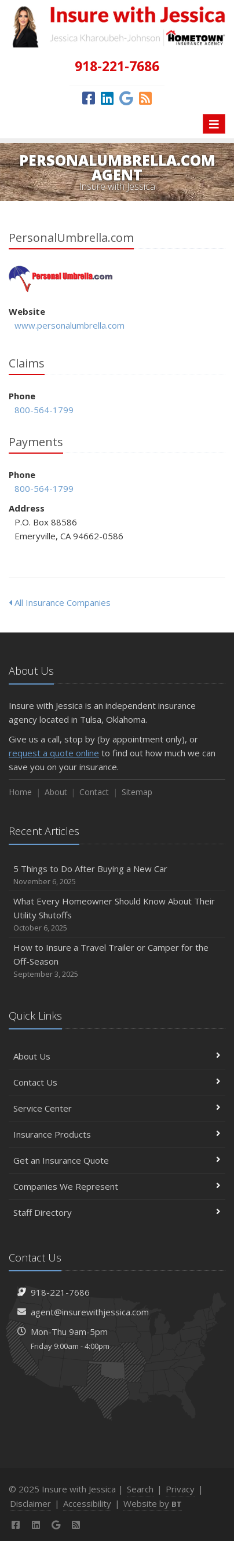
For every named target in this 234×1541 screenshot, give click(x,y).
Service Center (117, 1108)
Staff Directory (117, 1212)
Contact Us (117, 1082)
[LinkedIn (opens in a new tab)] (107, 98)
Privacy (180, 1489)
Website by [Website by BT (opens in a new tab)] (152, 1503)
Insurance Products (117, 1134)
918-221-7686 (60, 1292)
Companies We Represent (117, 1186)
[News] (145, 98)
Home (20, 791)
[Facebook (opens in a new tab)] (88, 98)
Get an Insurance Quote (117, 1160)
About (56, 791)
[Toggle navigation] (214, 124)
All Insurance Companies (60, 602)
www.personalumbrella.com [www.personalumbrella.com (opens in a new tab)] (69, 325)
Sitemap (137, 791)
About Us (117, 1056)
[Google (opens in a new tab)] (126, 98)
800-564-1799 (44, 409)
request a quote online (54, 753)
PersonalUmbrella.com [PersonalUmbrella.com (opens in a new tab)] (60, 279)
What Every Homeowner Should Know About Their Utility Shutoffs (117, 914)
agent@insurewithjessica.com (90, 1312)
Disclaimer (30, 1503)
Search (140, 1489)
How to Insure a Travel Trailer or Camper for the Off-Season (117, 960)
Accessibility (87, 1503)
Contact (94, 791)
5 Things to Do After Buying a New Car (117, 875)
